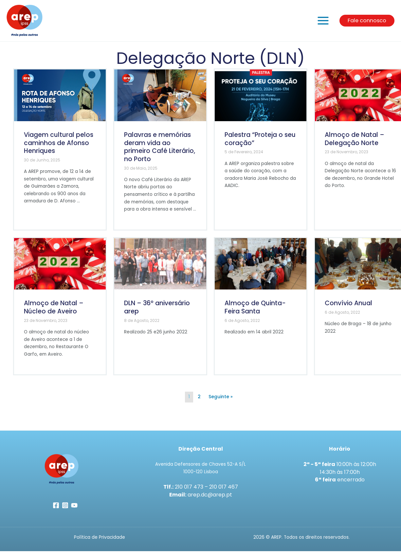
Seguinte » (221, 401)
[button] (366, 22)
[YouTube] (74, 509)
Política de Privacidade (99, 541)
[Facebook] (56, 509)
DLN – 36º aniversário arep (157, 311)
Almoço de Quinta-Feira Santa (255, 311)
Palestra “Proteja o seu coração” (260, 143)
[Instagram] (65, 509)
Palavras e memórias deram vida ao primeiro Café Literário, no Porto (159, 151)
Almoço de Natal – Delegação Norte (354, 143)
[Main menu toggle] (323, 23)
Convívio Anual (348, 307)
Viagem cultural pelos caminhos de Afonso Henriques (58, 147)
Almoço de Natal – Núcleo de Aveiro (53, 311)
